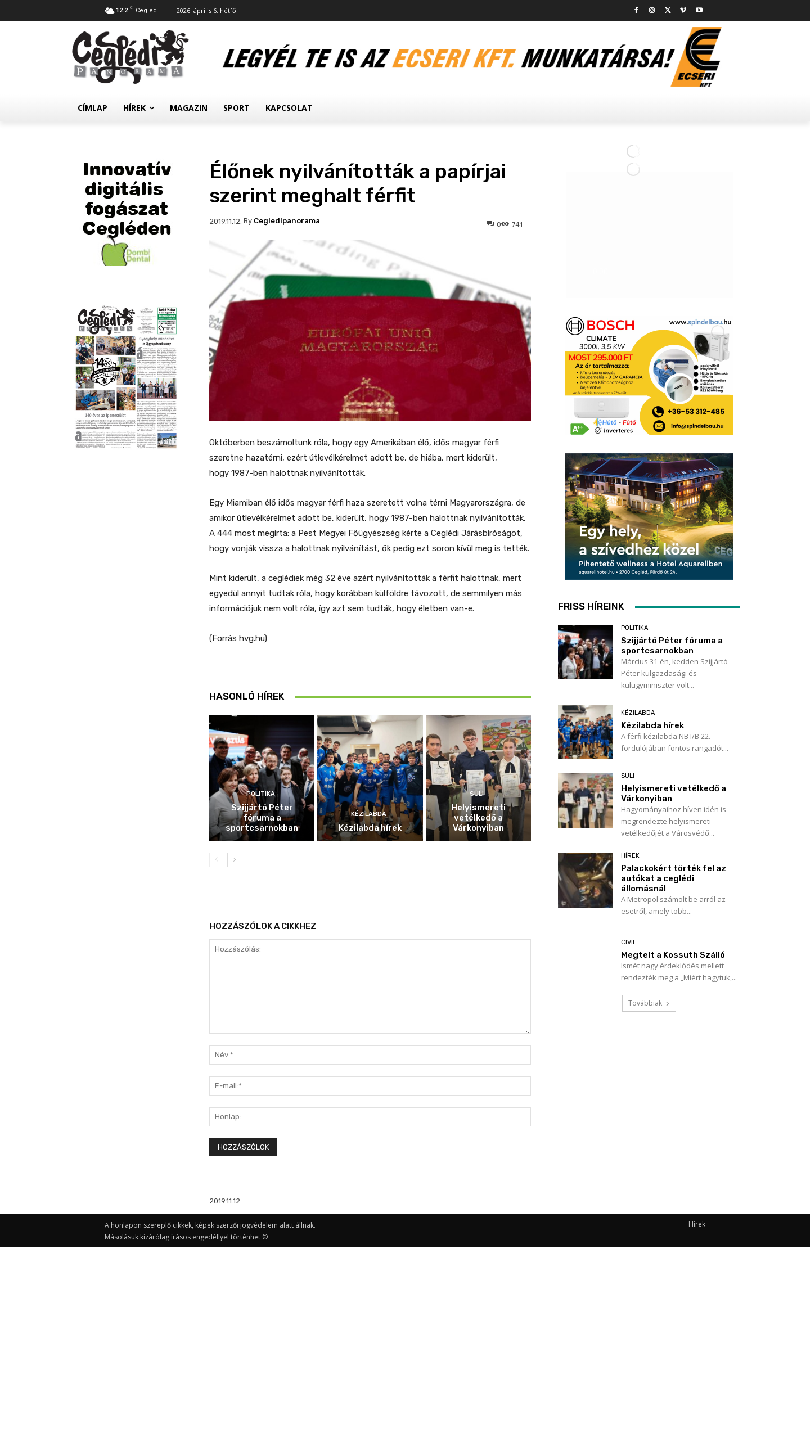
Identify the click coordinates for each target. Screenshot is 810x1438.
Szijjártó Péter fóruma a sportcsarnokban (262, 818)
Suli (477, 794)
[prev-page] (216, 860)
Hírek (630, 1190)
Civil (628, 1276)
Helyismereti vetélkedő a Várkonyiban (478, 818)
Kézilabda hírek (370, 828)
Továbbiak (649, 1337)
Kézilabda (368, 814)
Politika (260, 794)
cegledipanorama (287, 220)
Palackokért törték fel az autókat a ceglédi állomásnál (673, 1212)
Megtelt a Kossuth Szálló (673, 1289)
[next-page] (234, 860)
